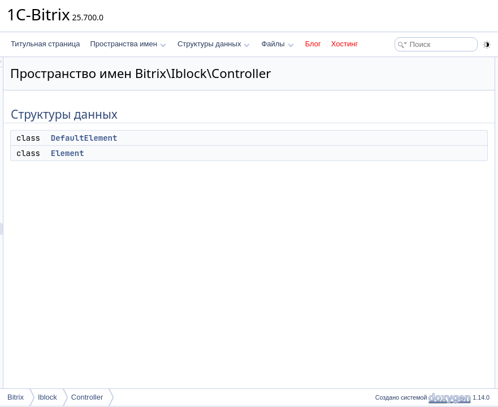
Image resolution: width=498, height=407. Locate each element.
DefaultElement (225, 154)
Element (209, 169)
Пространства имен (128, 44)
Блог (313, 44)
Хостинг (344, 44)
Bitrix (15, 397)
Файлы (277, 44)
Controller (87, 397)
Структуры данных (213, 44)
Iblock (47, 397)
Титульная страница (45, 44)
